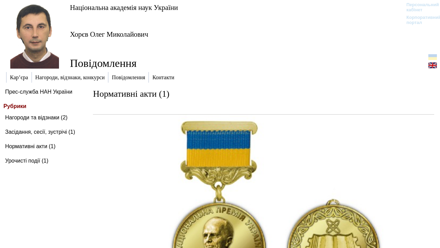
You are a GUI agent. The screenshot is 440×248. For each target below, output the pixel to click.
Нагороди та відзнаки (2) (36, 117)
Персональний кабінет (419, 7)
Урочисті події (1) (26, 161)
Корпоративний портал (419, 20)
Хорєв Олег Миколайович (109, 34)
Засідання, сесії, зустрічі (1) (40, 132)
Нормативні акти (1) (30, 146)
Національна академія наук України (124, 7)
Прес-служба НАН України (38, 92)
